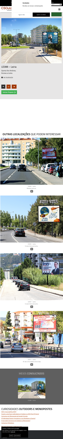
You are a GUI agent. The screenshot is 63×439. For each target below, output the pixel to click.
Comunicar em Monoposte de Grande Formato (14, 416)
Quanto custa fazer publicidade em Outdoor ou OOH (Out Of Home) (20, 414)
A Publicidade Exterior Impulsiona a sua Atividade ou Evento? (18, 418)
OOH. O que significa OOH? (8, 412)
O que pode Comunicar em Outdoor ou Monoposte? (15, 421)
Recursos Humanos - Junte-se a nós (11, 426)
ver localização (8, 77)
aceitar (11, 435)
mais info (13, 432)
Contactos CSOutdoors (7, 423)
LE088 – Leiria (32, 400)
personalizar (17, 435)
